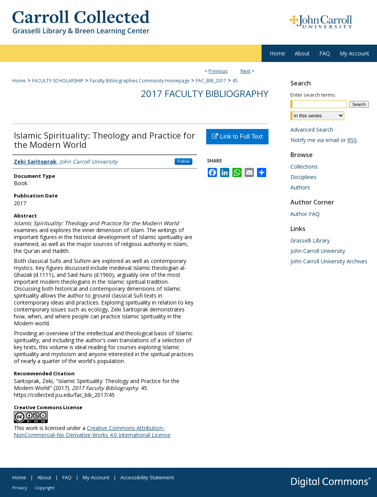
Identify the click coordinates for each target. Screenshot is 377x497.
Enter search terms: (313, 94)
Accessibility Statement (147, 477)
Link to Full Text (237, 136)
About (44, 477)
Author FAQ (305, 214)
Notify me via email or (323, 140)
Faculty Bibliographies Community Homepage (140, 80)
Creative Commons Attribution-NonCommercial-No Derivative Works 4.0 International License (92, 431)
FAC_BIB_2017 (211, 80)
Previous (218, 71)
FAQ (67, 477)
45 (235, 80)
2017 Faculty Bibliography (205, 93)
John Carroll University (317, 250)
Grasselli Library (310, 240)
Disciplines (303, 177)
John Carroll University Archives (328, 261)
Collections (304, 166)
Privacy (19, 487)
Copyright (45, 487)
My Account (96, 477)
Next (245, 71)
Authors (300, 187)
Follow (183, 161)
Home (19, 80)
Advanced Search (311, 129)
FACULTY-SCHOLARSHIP (57, 80)
